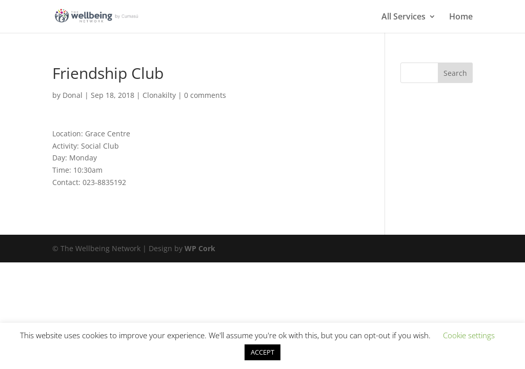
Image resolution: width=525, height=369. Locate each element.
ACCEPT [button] (262, 352)
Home (461, 17)
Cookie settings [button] (469, 335)
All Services (403, 17)
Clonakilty (159, 95)
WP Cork (200, 248)
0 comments (205, 95)
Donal (73, 95)
